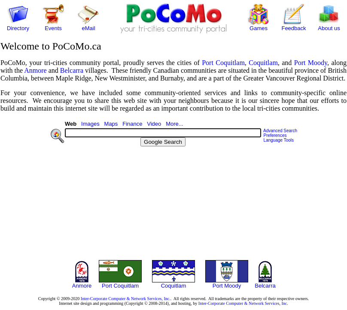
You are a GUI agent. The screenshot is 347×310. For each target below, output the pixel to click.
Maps (111, 124)
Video (154, 124)
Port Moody (310, 62)
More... (174, 124)
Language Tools (279, 140)
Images (90, 124)
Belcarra (71, 70)
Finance (132, 124)
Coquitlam (263, 62)
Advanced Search (280, 130)
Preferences (275, 135)
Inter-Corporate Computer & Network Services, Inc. (125, 298)
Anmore (35, 70)
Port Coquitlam (223, 62)
